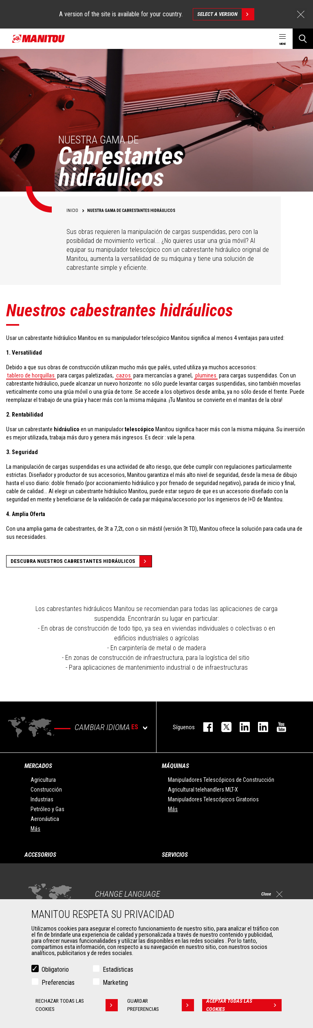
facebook (204, 727)
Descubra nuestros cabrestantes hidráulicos (81, 561)
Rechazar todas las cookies (76, 1005)
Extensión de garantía (193, 878)
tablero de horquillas (31, 375)
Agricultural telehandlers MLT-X (203, 789)
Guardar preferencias (161, 1005)
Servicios (175, 854)
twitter (222, 727)
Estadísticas (118, 969)
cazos (123, 375)
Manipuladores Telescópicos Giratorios (213, 799)
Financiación (182, 868)
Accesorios (40, 854)
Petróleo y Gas (47, 809)
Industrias (42, 799)
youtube (277, 727)
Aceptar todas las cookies (244, 1005)
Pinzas (38, 878)
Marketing (115, 982)
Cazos (38, 868)
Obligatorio (55, 969)
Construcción (46, 789)
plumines (205, 375)
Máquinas (175, 766)
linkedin (259, 727)
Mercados (38, 766)
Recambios (181, 898)
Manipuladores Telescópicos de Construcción (221, 780)
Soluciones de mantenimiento (203, 888)
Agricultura (43, 780)
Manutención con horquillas (63, 888)
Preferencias (58, 982)
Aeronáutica (45, 819)
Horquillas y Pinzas (53, 898)
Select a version (225, 14)
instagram (240, 727)
